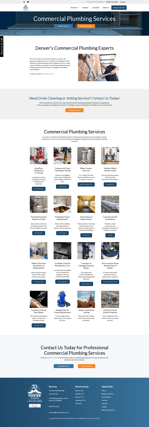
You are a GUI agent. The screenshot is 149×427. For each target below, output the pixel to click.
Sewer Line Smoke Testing (86, 311)
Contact (123, 2)
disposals (86, 284)
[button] (75, 8)
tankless (110, 184)
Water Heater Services (86, 169)
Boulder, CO (79, 394)
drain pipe (38, 325)
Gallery (104, 407)
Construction (53, 394)
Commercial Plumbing (56, 390)
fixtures (62, 233)
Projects (85, 7)
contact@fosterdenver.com (59, 412)
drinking (39, 233)
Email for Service (89, 26)
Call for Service (60, 26)
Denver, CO (79, 397)
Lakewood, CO (80, 400)
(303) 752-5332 (112, 2)
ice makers (62, 281)
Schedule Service (74, 110)
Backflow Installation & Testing (39, 170)
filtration (39, 282)
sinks (110, 235)
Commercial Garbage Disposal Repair (86, 265)
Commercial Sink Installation (110, 218)
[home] (25, 7)
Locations (95, 7)
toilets (86, 235)
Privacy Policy (95, 418)
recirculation (110, 282)
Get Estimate (106, 397)
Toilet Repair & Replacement (86, 218)
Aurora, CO (79, 390)
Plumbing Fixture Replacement (62, 218)
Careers (104, 403)
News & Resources (108, 410)
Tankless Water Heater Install (110, 169)
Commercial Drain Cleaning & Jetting (62, 169)
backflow (38, 189)
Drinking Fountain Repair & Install (38, 218)
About (104, 390)
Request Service (119, 7)
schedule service (48, 74)
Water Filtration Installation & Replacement (39, 265)
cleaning (62, 186)
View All (78, 403)
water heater (86, 184)
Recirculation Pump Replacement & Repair (110, 265)
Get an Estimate (90, 366)
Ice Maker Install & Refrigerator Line (62, 264)
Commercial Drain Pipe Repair (38, 311)
